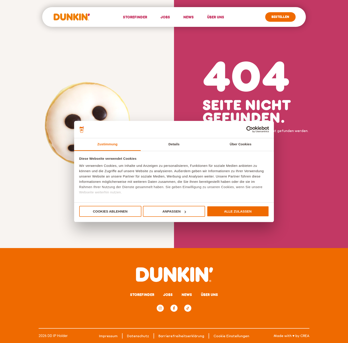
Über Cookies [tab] (240, 144)
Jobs (165, 17)
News (188, 17)
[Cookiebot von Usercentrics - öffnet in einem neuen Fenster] (249, 129)
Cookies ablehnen (110, 211)
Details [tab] (174, 144)
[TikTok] (187, 308)
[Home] (71, 17)
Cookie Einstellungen (231, 336)
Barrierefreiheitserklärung (181, 336)
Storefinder (135, 17)
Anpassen (174, 211)
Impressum (108, 336)
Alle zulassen (237, 211)
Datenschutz (138, 336)
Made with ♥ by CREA (292, 335)
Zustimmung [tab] (107, 144)
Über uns (215, 17)
